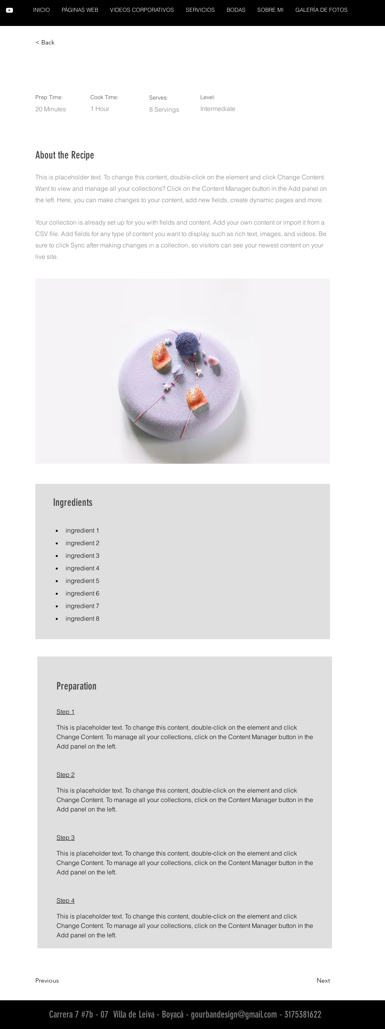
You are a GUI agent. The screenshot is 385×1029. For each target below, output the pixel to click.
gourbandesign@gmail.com (234, 1014)
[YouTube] (9, 10)
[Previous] (60, 980)
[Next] (310, 980)
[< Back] (60, 42)
